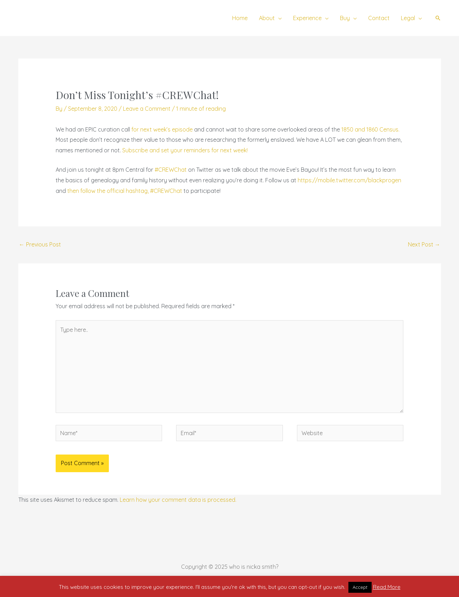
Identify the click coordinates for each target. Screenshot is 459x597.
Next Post (424, 244)
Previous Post (40, 244)
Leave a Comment (146, 108)
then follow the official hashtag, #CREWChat (124, 190)
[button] (438, 18)
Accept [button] (360, 587)
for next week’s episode (162, 129)
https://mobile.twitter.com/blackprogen (349, 180)
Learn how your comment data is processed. (178, 499)
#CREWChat (171, 169)
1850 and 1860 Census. (370, 129)
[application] (278, 18)
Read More (387, 587)
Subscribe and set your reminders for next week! (185, 150)
